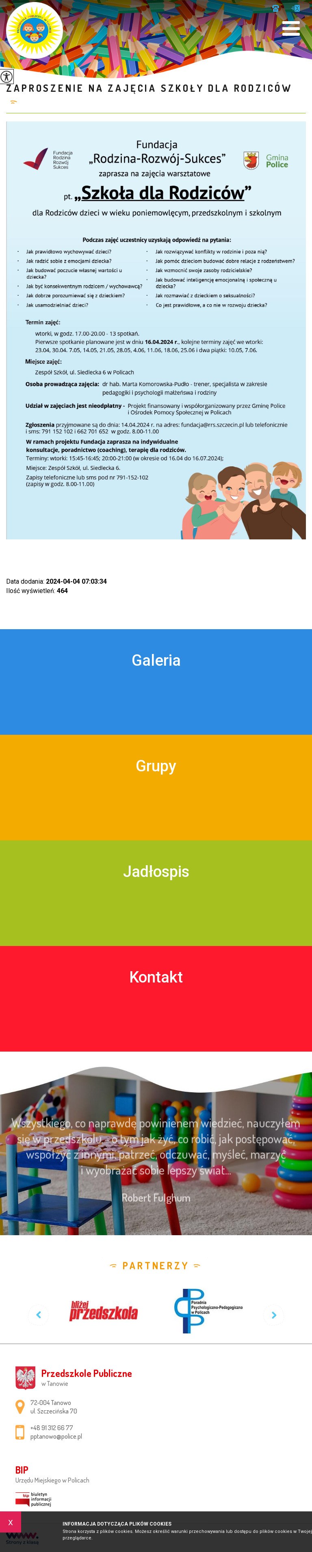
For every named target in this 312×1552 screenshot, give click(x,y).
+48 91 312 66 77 (275, 8)
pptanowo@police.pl (295, 8)
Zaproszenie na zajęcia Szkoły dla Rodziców (149, 88)
